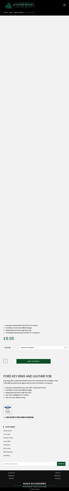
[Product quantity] (5, 361)
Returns (58, 475)
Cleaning (6, 455)
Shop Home (7, 431)
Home (5, 12)
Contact (11, 473)
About (11, 478)
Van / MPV (7, 441)
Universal (6, 445)
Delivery (11, 475)
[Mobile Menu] (64, 4)
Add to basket (33, 361)
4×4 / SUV (6, 434)
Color (7, 347)
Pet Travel (6, 448)
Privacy (57, 478)
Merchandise (19, 12)
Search (61, 464)
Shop (11, 12)
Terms (57, 473)
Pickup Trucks (8, 438)
